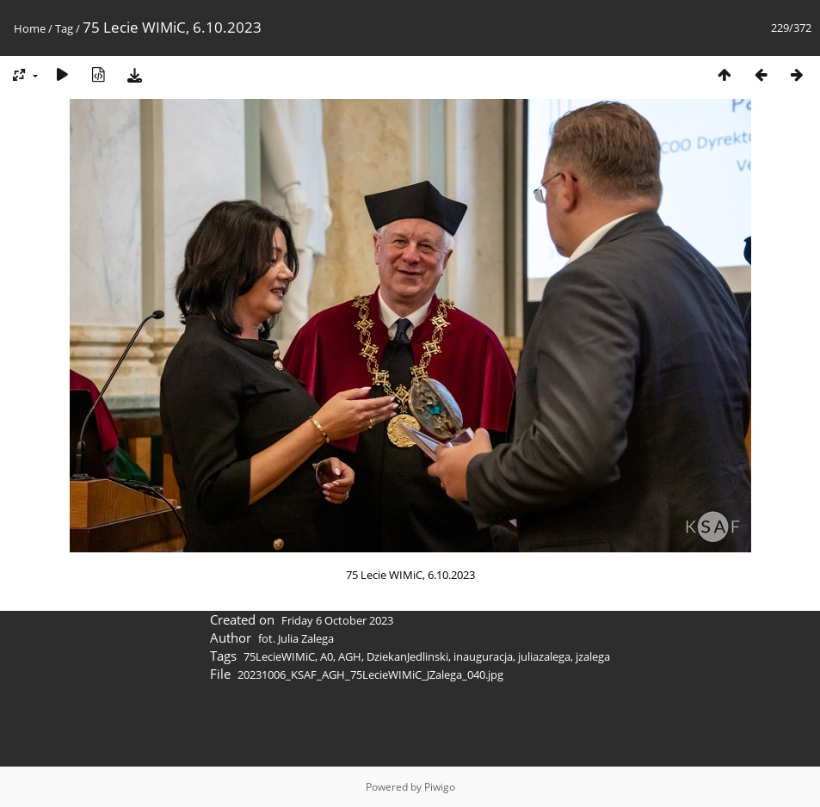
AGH (349, 656)
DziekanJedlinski (407, 656)
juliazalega (544, 656)
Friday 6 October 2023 (337, 620)
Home (30, 28)
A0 (326, 656)
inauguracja (483, 656)
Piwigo (439, 786)
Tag (64, 28)
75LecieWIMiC (279, 656)
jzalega (593, 656)
